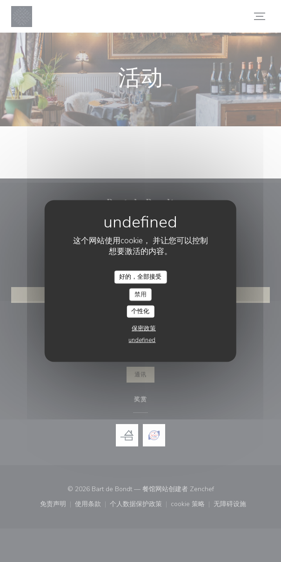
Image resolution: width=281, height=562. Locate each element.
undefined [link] (141, 340)
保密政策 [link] (144, 328)
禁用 (140, 294)
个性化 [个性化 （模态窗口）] (140, 311)
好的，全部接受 (140, 277)
